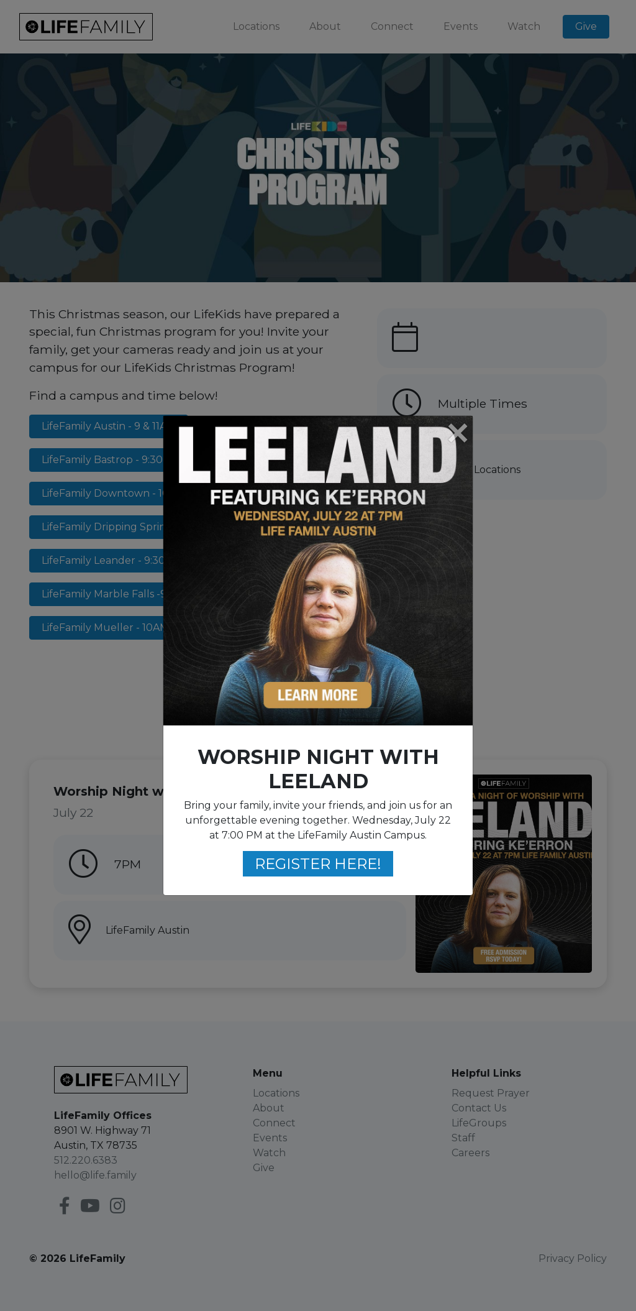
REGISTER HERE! (318, 864)
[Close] (457, 434)
